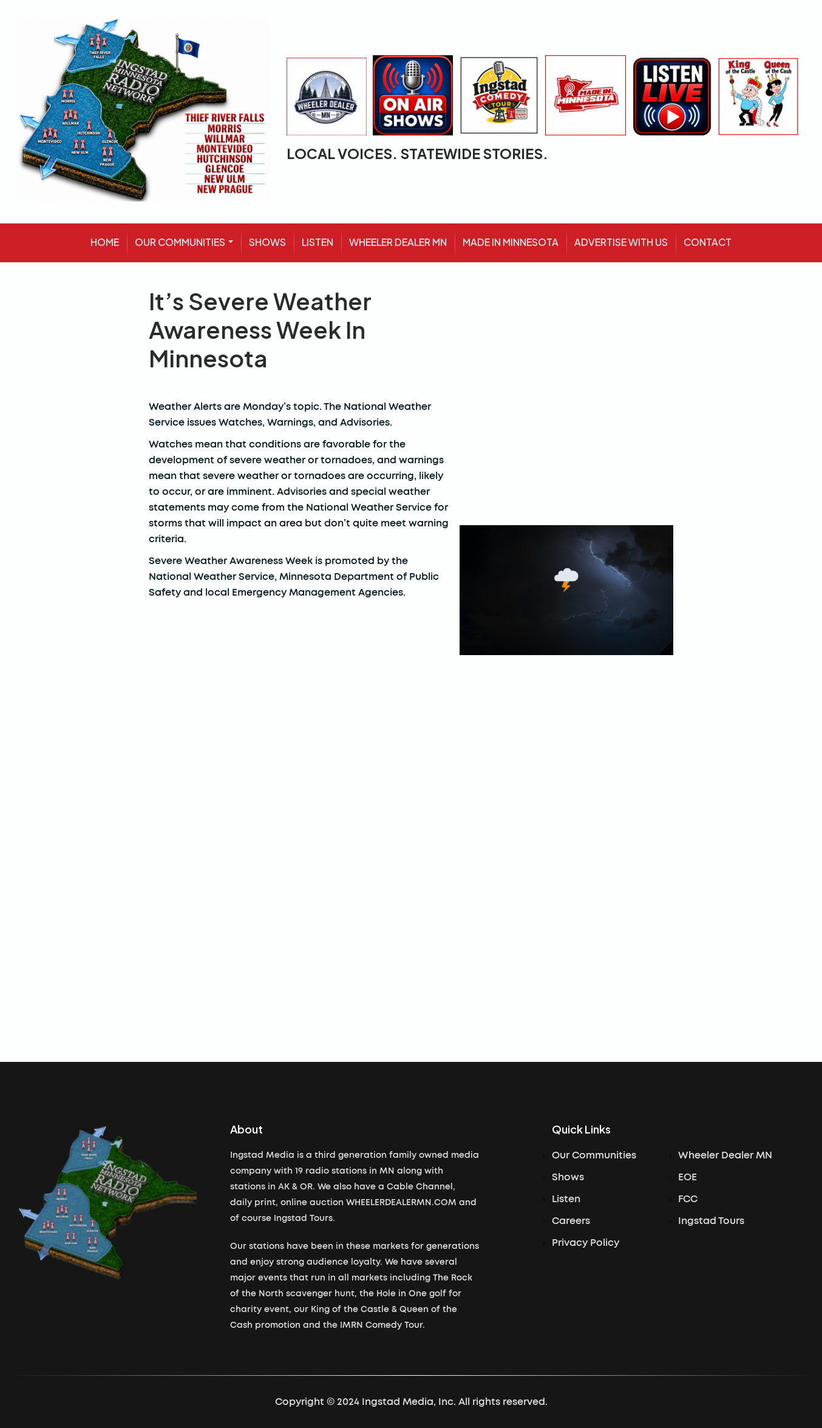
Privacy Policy (585, 1243)
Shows (568, 1177)
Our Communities (594, 1155)
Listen (566, 1199)
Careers (571, 1221)
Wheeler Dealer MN (725, 1155)
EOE (687, 1177)
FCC (688, 1199)
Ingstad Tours (711, 1221)
